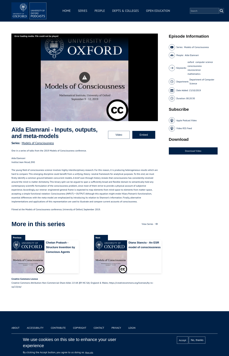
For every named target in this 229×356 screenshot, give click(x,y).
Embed (144, 134)
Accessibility (35, 327)
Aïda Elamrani (192, 55)
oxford (191, 62)
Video (119, 134)
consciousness (195, 65)
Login (132, 327)
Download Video (193, 150)
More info (89, 352)
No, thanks (197, 340)
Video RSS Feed (184, 128)
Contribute (58, 327)
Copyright (79, 327)
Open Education (158, 11)
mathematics (194, 73)
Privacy (116, 327)
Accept (182, 340)
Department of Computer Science (201, 81)
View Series (147, 223)
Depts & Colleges (125, 11)
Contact (99, 327)
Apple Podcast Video (186, 120)
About (15, 327)
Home (67, 11)
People (99, 11)
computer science (204, 62)
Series (82, 11)
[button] (84, 77)
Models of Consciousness (38, 143)
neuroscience (194, 69)
